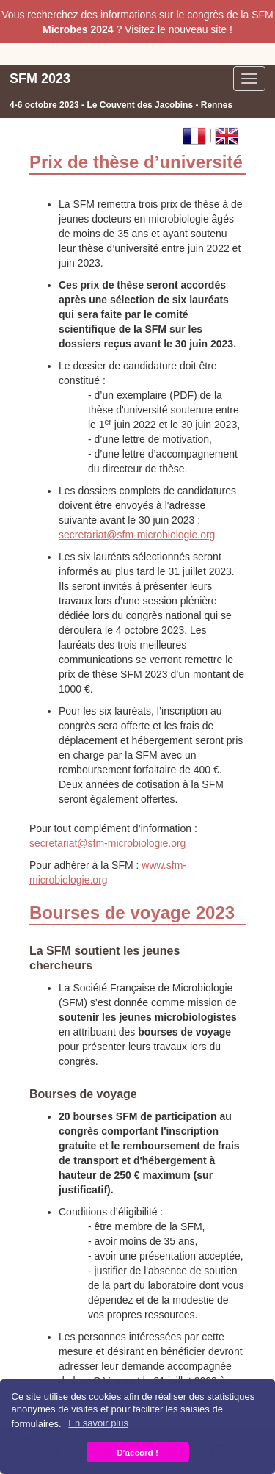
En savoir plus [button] (98, 1422)
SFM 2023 (40, 78)
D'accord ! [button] (137, 1452)
